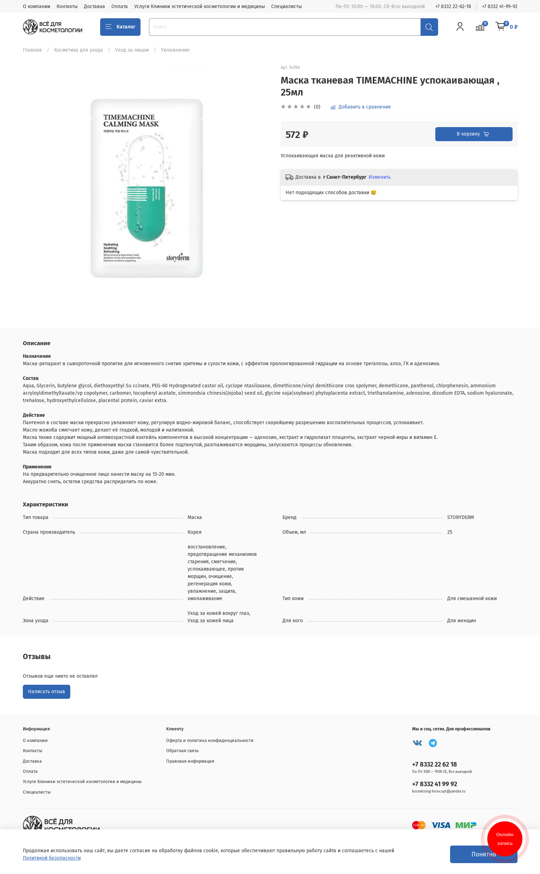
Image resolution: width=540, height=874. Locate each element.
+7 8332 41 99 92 (434, 784)
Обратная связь (182, 750)
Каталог (120, 27)
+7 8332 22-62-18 (453, 6)
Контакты (67, 6)
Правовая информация (190, 761)
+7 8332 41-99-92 (500, 6)
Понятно (483, 854)
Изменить (380, 177)
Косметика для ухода (78, 50)
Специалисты (286, 6)
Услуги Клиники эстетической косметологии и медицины (199, 6)
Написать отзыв (46, 692)
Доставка (94, 6)
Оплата (119, 6)
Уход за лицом (132, 50)
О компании (36, 6)
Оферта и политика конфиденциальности (210, 740)
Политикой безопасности (52, 858)
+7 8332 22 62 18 (434, 764)
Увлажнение (175, 50)
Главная (32, 50)
